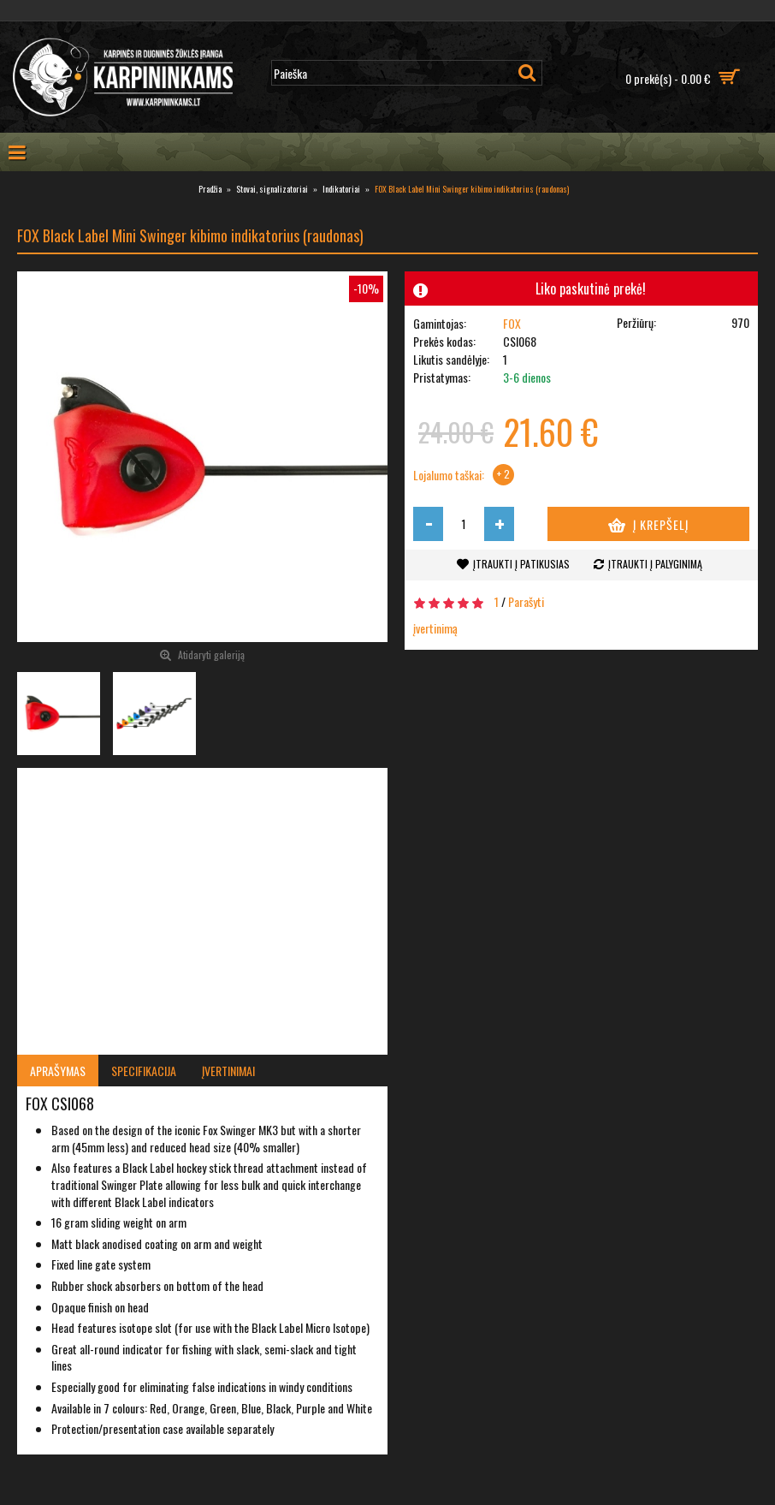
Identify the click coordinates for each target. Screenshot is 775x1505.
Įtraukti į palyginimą (655, 563)
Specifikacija (143, 1071)
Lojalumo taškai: (448, 475)
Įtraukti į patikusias (521, 563)
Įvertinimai (228, 1071)
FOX (512, 323)
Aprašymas (58, 1071)
